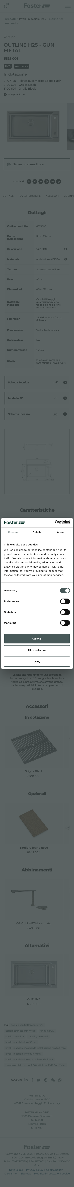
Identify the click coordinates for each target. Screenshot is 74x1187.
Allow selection (36, 650)
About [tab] (61, 532)
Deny (37, 661)
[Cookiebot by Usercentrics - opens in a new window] (55, 522)
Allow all (37, 638)
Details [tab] (37, 532)
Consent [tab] (13, 532)
